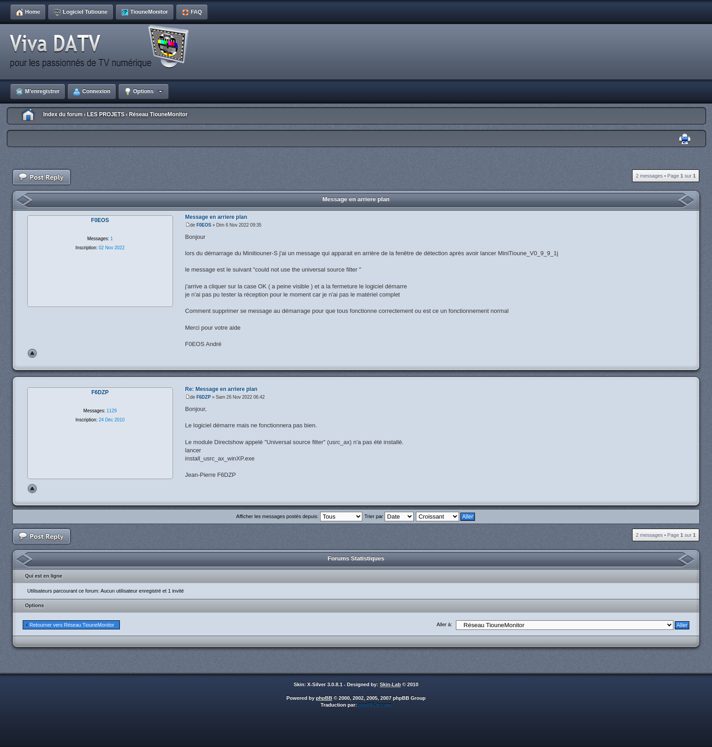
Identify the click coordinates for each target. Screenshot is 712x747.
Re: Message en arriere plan (221, 389)
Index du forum (63, 114)
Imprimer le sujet (685, 139)
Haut (32, 353)
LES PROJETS (105, 114)
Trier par (388, 516)
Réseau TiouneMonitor (158, 114)
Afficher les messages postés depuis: (299, 516)
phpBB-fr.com (374, 704)
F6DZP (203, 397)
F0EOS (203, 225)
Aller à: (444, 624)
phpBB (324, 698)
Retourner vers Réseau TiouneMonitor (72, 625)
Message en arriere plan (356, 199)
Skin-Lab (390, 684)
